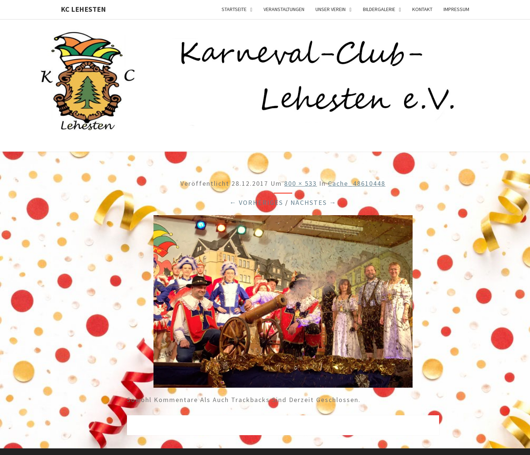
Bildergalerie (379, 9)
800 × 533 (300, 183)
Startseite (234, 9)
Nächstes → (313, 202)
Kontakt (422, 9)
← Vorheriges (256, 202)
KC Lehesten (83, 9)
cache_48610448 (356, 183)
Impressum (456, 9)
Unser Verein (330, 9)
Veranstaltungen (284, 9)
